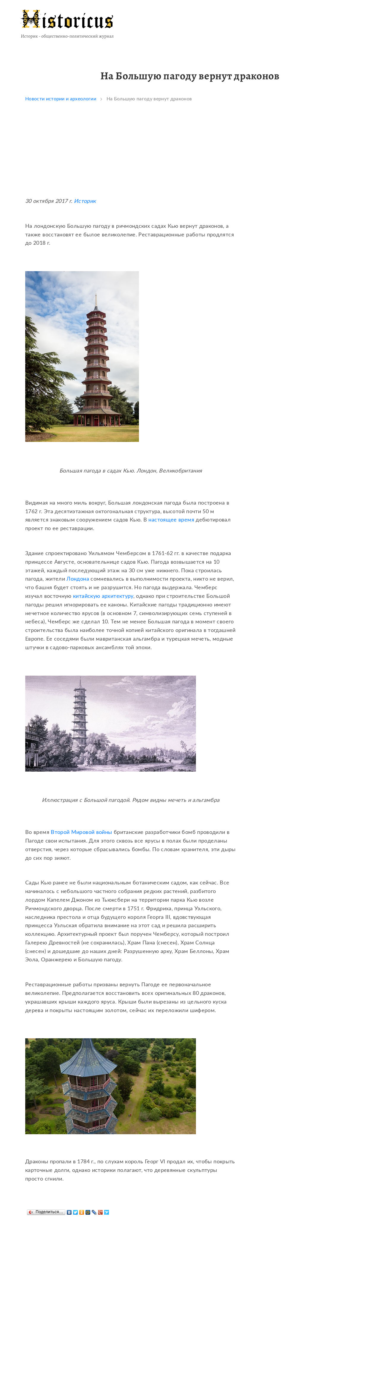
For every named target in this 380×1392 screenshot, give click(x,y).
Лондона (77, 579)
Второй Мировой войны (81, 832)
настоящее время (171, 520)
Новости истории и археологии (60, 99)
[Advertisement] (130, 155)
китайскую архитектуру (103, 596)
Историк (85, 201)
